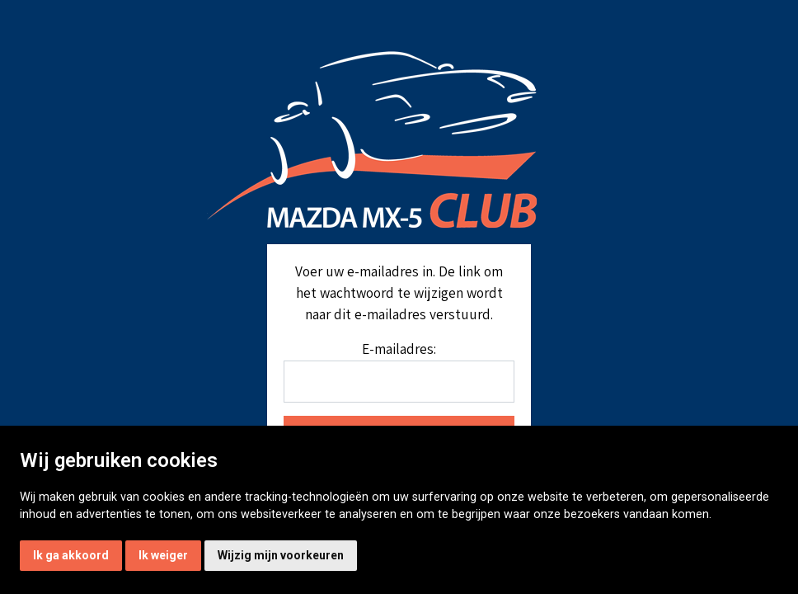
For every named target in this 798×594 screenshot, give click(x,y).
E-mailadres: (399, 348)
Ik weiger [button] (163, 555)
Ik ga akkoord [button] (71, 555)
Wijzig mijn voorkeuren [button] (281, 555)
